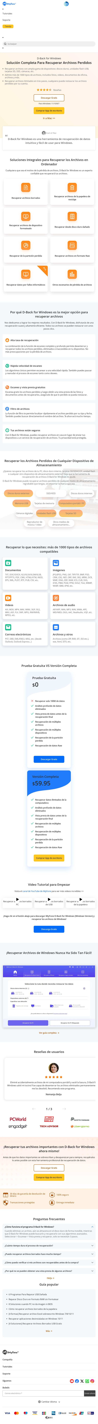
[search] (49, 43)
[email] (43, 1393)
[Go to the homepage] (11, 3)
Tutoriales (7, 13)
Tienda (8, 26)
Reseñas (57, 90)
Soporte (6, 20)
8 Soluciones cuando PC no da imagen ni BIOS (30, 1304)
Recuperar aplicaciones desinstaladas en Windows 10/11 (35, 1318)
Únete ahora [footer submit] (90, 1393)
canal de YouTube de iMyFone (37, 891)
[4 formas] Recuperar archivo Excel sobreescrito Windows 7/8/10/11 (41, 1313)
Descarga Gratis (49, 929)
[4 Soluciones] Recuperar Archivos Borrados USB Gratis (35, 1323)
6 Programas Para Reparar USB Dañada (27, 1294)
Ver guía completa (49, 1032)
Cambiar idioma (49, 1401)
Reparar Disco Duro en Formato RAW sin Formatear (33, 1299)
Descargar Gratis (49, 97)
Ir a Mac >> (49, 118)
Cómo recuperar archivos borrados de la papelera (32, 1309)
